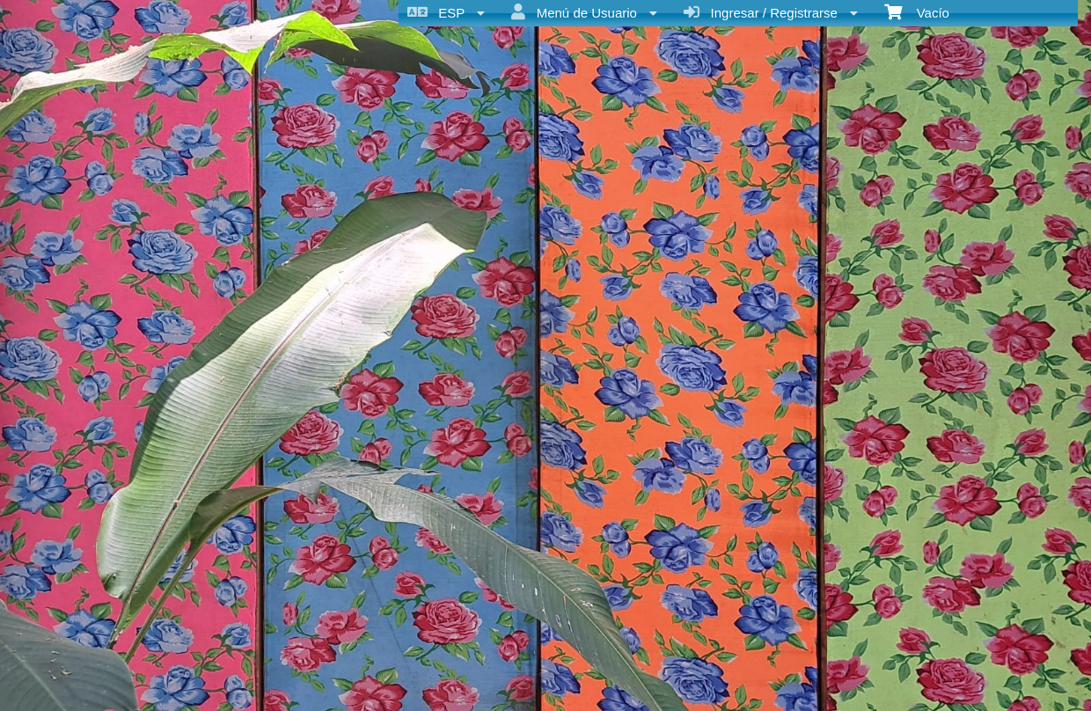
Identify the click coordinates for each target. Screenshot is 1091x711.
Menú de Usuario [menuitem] (584, 12)
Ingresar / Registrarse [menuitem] (771, 12)
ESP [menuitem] (446, 12)
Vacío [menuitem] (916, 11)
